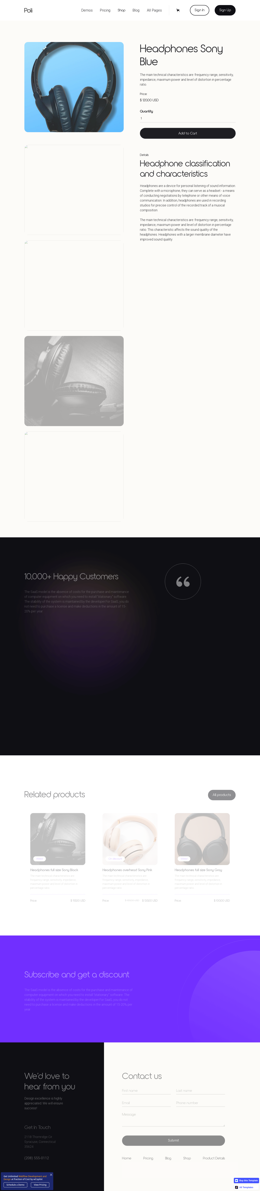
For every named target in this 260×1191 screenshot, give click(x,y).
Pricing (148, 1166)
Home (126, 1166)
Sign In (200, 10)
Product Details (214, 1166)
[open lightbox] (74, 88)
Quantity (146, 113)
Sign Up (225, 10)
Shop (121, 10)
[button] (87, 10)
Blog (168, 1166)
